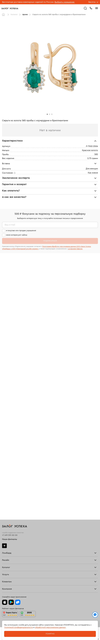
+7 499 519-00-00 (9, 535)
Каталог (14, 14)
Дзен (4, 545)
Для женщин (92, 169)
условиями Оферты (75, 249)
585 (96, 154)
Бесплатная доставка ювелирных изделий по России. (28, 2)
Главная (4, 14)
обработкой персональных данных (50, 627)
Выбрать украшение (65, 2)
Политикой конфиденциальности (18, 627)
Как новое (93, 173)
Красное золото (90, 150)
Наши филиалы (9, 539)
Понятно (50, 634)
